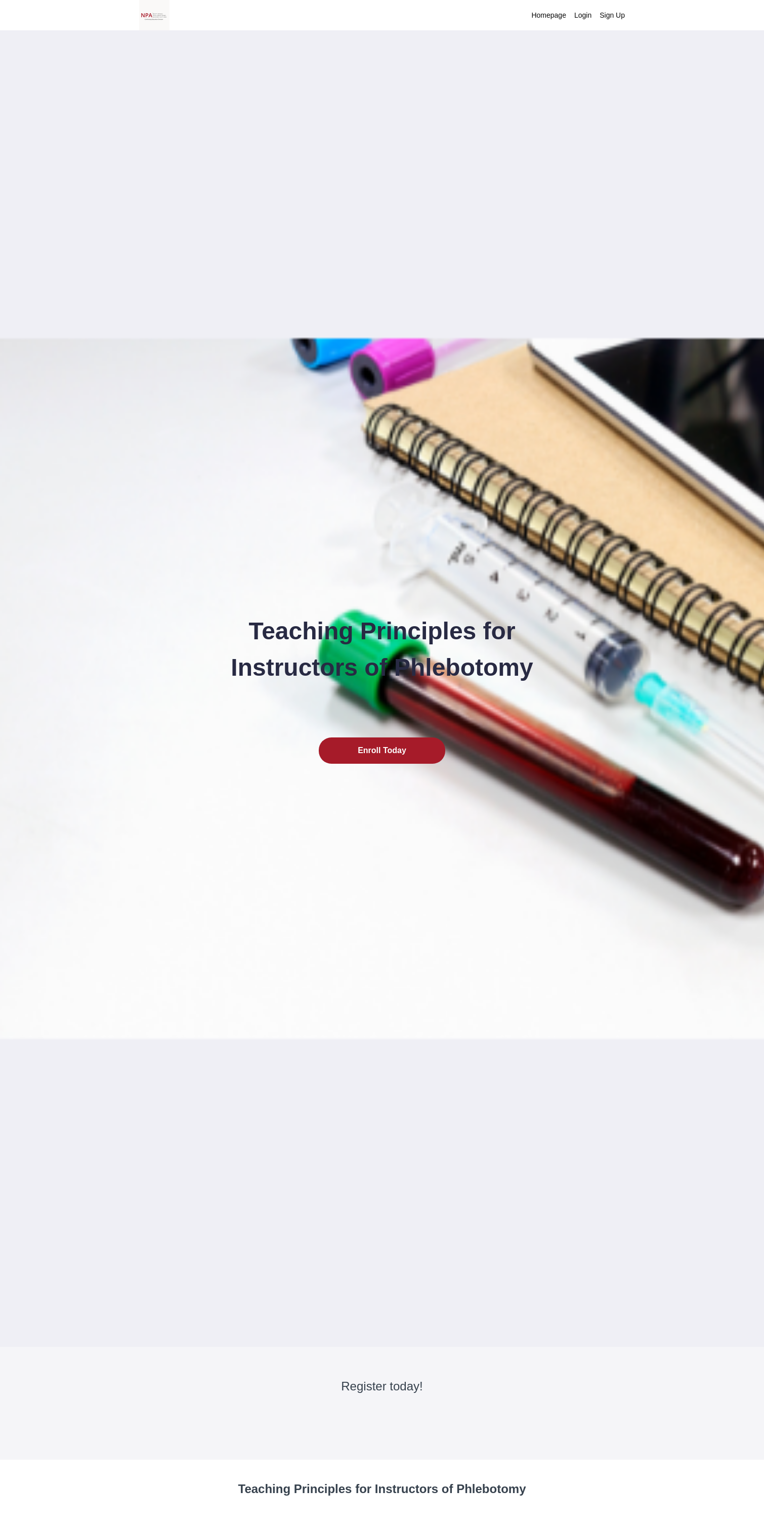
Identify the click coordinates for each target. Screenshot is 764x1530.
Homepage (548, 15)
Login (582, 15)
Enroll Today (382, 750)
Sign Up (612, 15)
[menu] (574, 15)
